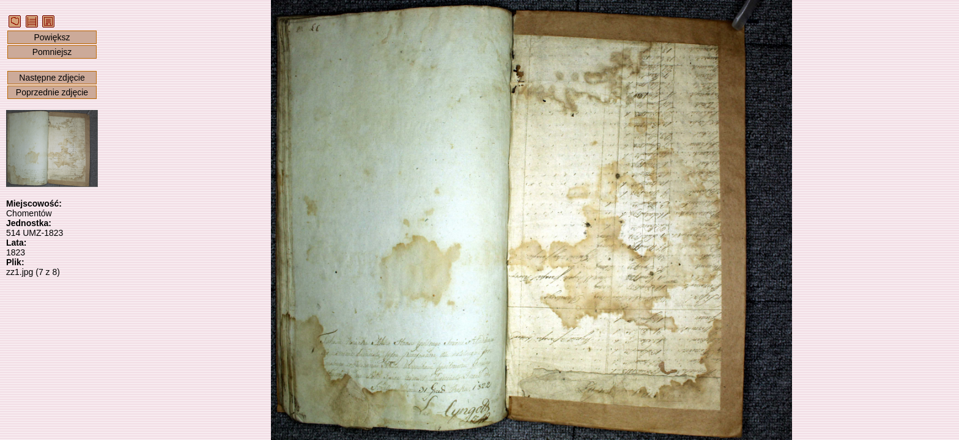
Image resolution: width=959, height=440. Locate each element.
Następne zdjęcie (51, 77)
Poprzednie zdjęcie (52, 92)
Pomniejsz (52, 52)
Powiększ (52, 37)
